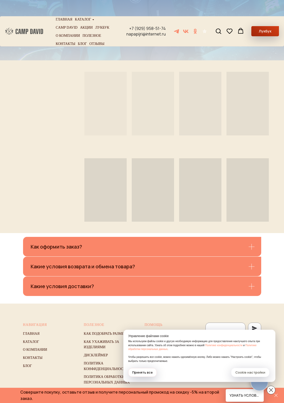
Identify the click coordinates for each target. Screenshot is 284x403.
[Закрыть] (276, 395)
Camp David (67, 11)
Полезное (92, 19)
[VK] (186, 15)
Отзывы (96, 27)
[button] (218, 15)
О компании (68, 19)
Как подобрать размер (105, 334)
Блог (82, 27)
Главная (64, 3)
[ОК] (195, 15)
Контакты (65, 27)
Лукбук (102, 11)
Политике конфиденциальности (223, 345)
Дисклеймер (96, 355)
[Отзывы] (204, 15)
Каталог (83, 3)
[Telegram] (176, 15)
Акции (86, 11)
